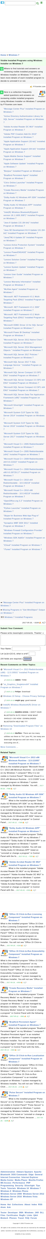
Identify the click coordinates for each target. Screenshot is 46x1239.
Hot (9, 1207)
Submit (27, 661)
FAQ (27, 1220)
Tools (3, 1191)
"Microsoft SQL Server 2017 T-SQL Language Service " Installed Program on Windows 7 (22, 365)
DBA (21, 1215)
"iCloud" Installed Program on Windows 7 (22, 545)
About (27, 1207)
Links (29, 1218)
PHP (28, 1185)
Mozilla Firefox (36, 1182)
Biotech (4, 1220)
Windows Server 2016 (11, 1199)
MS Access (6, 1185)
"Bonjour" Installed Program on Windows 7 (23, 171)
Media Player (21, 1182)
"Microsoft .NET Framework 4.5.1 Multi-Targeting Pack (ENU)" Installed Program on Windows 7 (23, 300)
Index (34, 1207)
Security (19, 1188)
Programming (7, 1188)
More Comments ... (9, 749)
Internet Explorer (29, 1180)
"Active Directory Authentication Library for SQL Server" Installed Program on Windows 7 (23, 119)
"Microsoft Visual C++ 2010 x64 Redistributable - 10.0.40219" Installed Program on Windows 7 (21, 483)
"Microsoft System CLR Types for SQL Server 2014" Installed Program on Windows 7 (23, 416)
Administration (8, 1174)
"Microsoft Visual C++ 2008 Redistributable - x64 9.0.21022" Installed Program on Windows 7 (24, 462)
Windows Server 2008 (11, 1196)
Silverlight (30, 1188)
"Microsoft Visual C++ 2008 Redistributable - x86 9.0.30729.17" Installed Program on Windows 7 (24, 472)
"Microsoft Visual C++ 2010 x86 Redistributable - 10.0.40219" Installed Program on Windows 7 (21, 493)
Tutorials (11, 1191)
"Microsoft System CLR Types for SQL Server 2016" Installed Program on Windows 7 (23, 426)
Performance (18, 1185)
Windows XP (7, 1202)
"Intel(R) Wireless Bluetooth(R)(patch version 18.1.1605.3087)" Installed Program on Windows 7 (23, 215)
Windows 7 (14, 55)
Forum (34, 1220)
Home (3, 55)
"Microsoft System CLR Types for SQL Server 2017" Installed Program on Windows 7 (23, 437)
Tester (4, 1215)
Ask (9, 1210)
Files (3, 1218)
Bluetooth (5, 1177)
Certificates (12, 1218)
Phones (13, 1220)
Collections (17, 1207)
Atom (3, 1210)
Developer (13, 1215)
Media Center (7, 1182)
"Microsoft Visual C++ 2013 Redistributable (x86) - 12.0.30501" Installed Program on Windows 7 (22, 675)
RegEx (22, 1218)
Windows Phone (20, 1193)
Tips (38, 1188)
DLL (42, 1215)
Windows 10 (23, 1191)
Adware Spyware (24, 1174)
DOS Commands (19, 1177)
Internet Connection (10, 1180)
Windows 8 (6, 1193)
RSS (40, 1207)
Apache (37, 1174)
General (39, 1177)
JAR (37, 1215)
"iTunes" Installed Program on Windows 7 (22, 549)
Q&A (35, 1218)
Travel (21, 1220)
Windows (29, 1215)
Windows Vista (30, 1199)
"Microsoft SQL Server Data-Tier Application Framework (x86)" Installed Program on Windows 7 (23, 398)
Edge (31, 1177)
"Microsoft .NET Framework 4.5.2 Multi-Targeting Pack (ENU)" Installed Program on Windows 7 (23, 318)
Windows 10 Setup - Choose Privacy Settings (24, 698)
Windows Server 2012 (33, 1196)
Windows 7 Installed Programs (18, 617)
